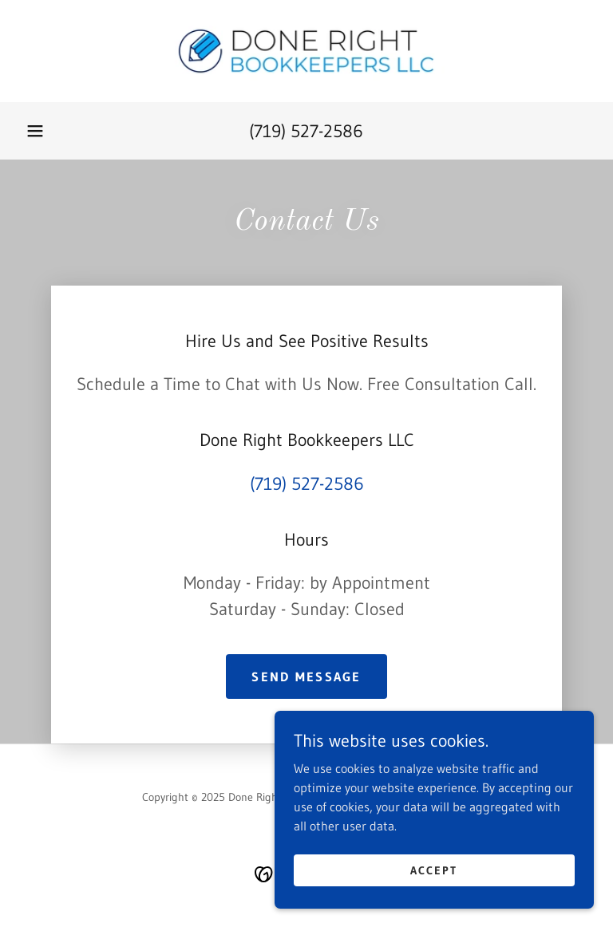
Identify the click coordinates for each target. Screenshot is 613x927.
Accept (433, 869)
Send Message (306, 676)
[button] (35, 131)
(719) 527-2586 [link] (306, 131)
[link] (306, 51)
